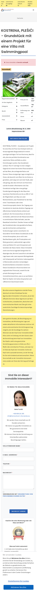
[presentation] (18, 503)
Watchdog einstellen (18, 138)
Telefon (6, 464)
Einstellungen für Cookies (18, 581)
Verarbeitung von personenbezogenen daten (18, 495)
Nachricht (8, 473)
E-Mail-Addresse (10, 455)
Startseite (20, 18)
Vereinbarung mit (18, 495)
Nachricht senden (18, 511)
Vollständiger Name (12, 446)
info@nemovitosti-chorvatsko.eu (18, 416)
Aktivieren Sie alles (18, 587)
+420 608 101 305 (18, 414)
